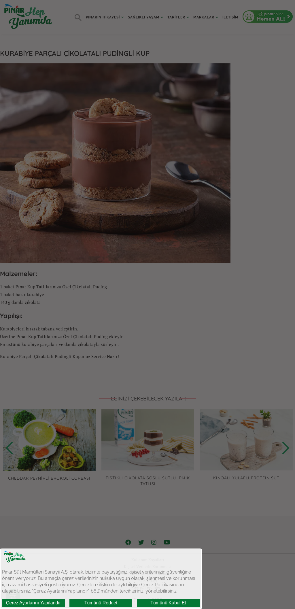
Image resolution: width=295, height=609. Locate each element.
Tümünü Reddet (101, 602)
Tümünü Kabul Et (168, 602)
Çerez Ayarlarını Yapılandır (33, 602)
